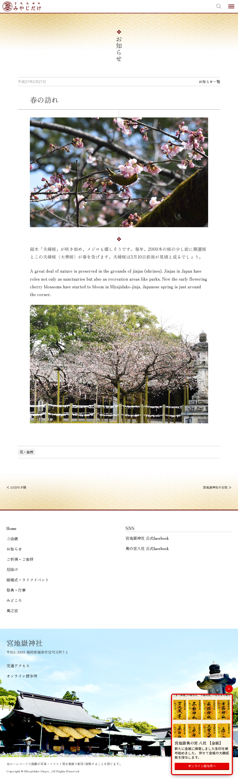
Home (11, 528)
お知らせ (14, 549)
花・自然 (26, 452)
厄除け (12, 569)
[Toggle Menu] (231, 6)
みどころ (14, 600)
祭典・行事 (16, 590)
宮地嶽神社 (22, 6)
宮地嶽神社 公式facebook (147, 538)
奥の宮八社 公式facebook (147, 548)
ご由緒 (12, 538)
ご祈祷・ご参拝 (19, 559)
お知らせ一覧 (209, 81)
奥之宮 (12, 610)
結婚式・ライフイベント (27, 579)
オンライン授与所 (21, 676)
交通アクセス (18, 665)
